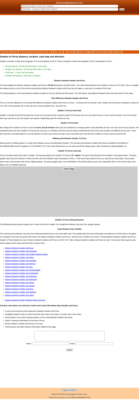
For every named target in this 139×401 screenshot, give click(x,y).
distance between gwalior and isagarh (20, 286)
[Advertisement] (69, 32)
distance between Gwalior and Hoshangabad (22, 270)
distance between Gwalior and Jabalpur (20, 292)
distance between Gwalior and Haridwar (20, 261)
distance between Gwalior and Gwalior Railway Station (26, 254)
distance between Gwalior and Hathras (20, 264)
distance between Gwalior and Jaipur (19, 295)
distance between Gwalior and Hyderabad (21, 273)
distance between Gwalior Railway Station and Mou (25, 300)
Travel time (25, 52)
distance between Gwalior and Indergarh (21, 279)
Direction (36, 52)
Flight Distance (114, 52)
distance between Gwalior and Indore (19, 283)
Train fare (69, 52)
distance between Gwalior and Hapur (19, 257)
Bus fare (59, 52)
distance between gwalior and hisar (19, 267)
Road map (48, 52)
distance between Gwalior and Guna (19, 248)
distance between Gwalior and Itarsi (19, 289)
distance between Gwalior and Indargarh (21, 276)
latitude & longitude (85, 52)
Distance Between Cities (61, 399)
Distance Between (9, 52)
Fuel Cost (100, 52)
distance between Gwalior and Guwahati (21, 251)
